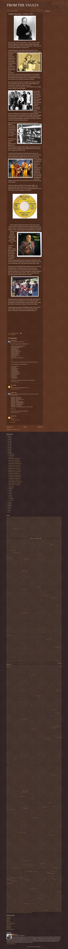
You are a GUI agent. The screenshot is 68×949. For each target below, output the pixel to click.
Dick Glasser (15, 612)
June (10, 491)
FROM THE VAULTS (23, 5)
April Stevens (15, 528)
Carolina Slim (37, 578)
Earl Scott (27, 625)
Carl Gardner (41, 575)
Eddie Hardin (45, 628)
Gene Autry (20, 655)
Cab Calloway (14, 574)
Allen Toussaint (18, 522)
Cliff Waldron (8, 593)
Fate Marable (16, 640)
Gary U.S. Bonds (35, 654)
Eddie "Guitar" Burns (45, 626)
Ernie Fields (46, 636)
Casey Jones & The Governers (20, 579)
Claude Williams (40, 591)
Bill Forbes (28, 547)
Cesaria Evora (23, 581)
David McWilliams (56, 606)
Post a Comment (12, 422)
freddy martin (29, 652)
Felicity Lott (16, 641)
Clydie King (45, 594)
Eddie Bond (17, 627)
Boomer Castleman (27, 565)
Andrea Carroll (9, 524)
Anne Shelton (48, 526)
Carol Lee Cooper (58, 577)
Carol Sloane (8, 578)
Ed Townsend (27, 626)
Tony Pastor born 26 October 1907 (14, 461)
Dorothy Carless (36, 621)
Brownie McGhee (52, 567)
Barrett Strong (18, 536)
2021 (9, 444)
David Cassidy (31, 606)
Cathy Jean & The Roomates (30, 580)
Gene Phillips (54, 655)
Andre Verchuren (53, 523)
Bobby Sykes (14, 563)
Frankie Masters (14, 649)
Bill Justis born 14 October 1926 (13, 473)
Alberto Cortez (18, 521)
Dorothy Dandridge (47, 621)
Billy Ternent (26, 552)
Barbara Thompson (58, 535)
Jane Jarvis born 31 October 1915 (14, 458)
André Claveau (37, 523)
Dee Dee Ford (47, 608)
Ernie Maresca (14, 637)
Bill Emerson (16, 547)
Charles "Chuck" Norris (18, 582)
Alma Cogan (22, 522)
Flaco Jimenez (16, 642)
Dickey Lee (39, 613)
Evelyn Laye (43, 639)
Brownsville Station (58, 567)
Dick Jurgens (43, 612)
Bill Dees (59, 546)
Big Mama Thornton (45, 545)
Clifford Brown (18, 593)
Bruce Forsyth (14, 568)
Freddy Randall (38, 652)
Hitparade (12, 385)
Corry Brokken (48, 597)
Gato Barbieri (51, 654)
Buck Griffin (38, 568)
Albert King (57, 520)
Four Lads (51, 643)
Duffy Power (49, 623)
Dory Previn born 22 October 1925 (14, 466)
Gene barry (24, 655)
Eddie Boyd (22, 627)
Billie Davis (8, 549)
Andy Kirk (38, 524)
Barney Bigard (8, 536)
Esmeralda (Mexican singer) (45, 637)
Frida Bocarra (43, 652)
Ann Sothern (21, 526)
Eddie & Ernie (58, 626)
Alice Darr (55, 521)
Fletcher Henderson (27, 642)
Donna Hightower (32, 620)
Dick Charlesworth (51, 611)
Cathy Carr (18, 580)
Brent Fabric (35, 566)
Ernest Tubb (31, 636)
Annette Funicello (53, 526)
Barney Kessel (13, 536)
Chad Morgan (39, 581)
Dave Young (54, 605)
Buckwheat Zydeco (52, 568)
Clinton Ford (12, 594)
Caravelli (18, 575)
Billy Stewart (57, 551)
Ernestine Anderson (36, 636)
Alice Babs (47, 521)
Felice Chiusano (56, 640)
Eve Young (29, 639)
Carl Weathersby (20, 576)
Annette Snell (9, 527)
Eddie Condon (59, 627)
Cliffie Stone (13, 593)
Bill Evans (20, 547)
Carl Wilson (24, 576)
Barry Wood (37, 536)
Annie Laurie (14, 527)
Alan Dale (27, 520)
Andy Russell (42, 524)
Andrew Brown (19, 524)
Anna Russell (38, 526)
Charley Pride (25, 583)
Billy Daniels (16, 550)
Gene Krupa (33, 655)
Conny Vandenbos (28, 596)
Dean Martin (8, 608)
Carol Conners (42, 577)
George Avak (56, 656)
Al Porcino (51, 519)
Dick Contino (57, 611)
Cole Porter (58, 594)
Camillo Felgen (56, 574)
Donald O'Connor (16, 620)
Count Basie (53, 597)
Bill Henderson (57, 547)
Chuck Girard (13, 589)
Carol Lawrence (52, 577)
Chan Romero (56, 581)
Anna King (30, 526)
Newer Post (9, 427)
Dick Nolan (57, 612)
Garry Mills (46, 653)
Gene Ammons (16, 655)
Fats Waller (30, 640)
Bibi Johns (23, 544)
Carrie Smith (52, 578)
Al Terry (59, 519)
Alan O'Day (38, 520)
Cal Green (22, 574)
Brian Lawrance (13, 567)
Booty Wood (43, 565)
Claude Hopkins (13, 591)
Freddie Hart (28, 651)
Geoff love (52, 656)
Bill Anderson (19, 546)
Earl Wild (51, 625)
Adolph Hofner (8, 518)
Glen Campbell (18, 663)
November (10, 455)
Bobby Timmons (24, 563)
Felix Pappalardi (21, 641)
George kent (59, 657)
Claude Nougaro (24, 591)
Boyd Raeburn (17, 566)
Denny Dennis (37, 610)
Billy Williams (57, 552)
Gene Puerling (8, 656)
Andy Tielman (51, 524)
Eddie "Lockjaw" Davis (52, 626)
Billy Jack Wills (53, 550)
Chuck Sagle (34, 589)
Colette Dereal (15, 595)
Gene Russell (18, 656)
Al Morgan (44, 519)
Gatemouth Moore (46, 654)
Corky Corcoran (37, 597)
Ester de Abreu (12, 638)
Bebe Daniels (10, 537)
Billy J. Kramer (48, 550)
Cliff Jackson (59, 592)
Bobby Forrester (46, 559)
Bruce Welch (23, 568)
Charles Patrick (9, 583)
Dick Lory (48, 612)
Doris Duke (16, 621)
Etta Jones (56, 638)
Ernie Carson (42, 636)
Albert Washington (12, 521)
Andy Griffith (34, 524)
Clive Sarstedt (17, 594)
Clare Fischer (16, 590)
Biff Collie (27, 544)
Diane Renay (41, 611)
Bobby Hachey (23, 560)
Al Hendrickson (18, 519)
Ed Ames (15, 626)
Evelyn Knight (38, 639)
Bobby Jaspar (16, 561)
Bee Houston (20, 537)
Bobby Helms (46, 560)
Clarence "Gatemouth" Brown (32, 590)
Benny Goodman (34, 538)
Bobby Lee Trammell (22, 561)
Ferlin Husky (31, 641)
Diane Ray (36, 611)
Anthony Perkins (49, 527)
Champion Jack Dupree (50, 581)
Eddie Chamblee (48, 627)
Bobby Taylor (18, 563)
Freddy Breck (8, 652)
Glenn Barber (45, 663)
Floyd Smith (27, 643)
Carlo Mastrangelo (38, 576)
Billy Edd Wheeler (26, 550)
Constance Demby (39, 596)
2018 (9, 449)
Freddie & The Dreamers (51, 650)
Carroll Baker (57, 578)
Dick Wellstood (35, 613)
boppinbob (13, 340)
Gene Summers (33, 656)
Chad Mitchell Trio (33, 581)
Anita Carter (25, 525)
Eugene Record (16, 639)
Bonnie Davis (31, 564)
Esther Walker (22, 638)
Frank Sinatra (55, 646)
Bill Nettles (22, 548)
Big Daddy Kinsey (57, 544)
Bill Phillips (31, 548)
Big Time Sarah (59, 545)
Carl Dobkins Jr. (36, 575)
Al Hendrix (23, 519)
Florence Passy (52, 642)
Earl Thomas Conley (41, 625)
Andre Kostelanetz (42, 523)
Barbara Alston (29, 534)
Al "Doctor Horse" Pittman (29, 518)
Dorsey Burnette (13, 623)
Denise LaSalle (54, 609)
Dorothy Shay (51, 622)
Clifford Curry (22, 593)
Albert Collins (53, 520)
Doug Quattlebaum (27, 623)
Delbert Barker (31, 609)
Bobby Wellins (48, 563)
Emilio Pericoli (29, 635)
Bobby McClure (47, 561)
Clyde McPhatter (31, 594)
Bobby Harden (33, 560)
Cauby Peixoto (37, 580)
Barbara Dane (44, 534)
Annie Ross (18, 527)
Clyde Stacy (41, 594)
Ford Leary (41, 643)
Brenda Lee (26, 566)
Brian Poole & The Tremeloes (24, 567)
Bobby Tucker (29, 563)
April (9, 495)
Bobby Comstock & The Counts (14, 559)
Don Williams (11, 620)
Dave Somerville (44, 605)
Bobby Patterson (11, 562)
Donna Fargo (27, 620)
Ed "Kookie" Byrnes (10, 626)
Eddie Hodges (14, 629)
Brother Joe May (47, 567)
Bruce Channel (9, 568)
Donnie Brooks (43, 620)
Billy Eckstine (21, 550)
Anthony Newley (38, 527)
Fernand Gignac (36, 641)
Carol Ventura (13, 578)
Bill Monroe (18, 548)
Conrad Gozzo (34, 596)
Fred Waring (34, 650)
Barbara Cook (40, 534)
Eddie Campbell (38, 627)
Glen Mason (35, 663)
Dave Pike (28, 605)
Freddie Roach (49, 651)
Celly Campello (18, 581)
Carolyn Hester (47, 578)
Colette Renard (20, 595)
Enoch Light (44, 635)
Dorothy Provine (45, 622)
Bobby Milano (52, 561)
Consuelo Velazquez (46, 596)
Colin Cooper (25, 595)
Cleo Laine (27, 592)
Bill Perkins (27, 548)
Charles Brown (24, 582)
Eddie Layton (34, 629)
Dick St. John (15, 613)
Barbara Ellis (49, 534)
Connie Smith (11, 596)
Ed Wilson (31, 626)
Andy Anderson (29, 524)
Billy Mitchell (38, 551)
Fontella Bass (37, 643)
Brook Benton (42, 567)
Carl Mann (53, 575)
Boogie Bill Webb (12, 565)
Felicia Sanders (11, 641)
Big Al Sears (36, 544)
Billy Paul (53, 551)
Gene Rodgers (14, 656)
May (9, 493)
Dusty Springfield (23, 624)
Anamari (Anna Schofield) (30, 523)
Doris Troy (27, 621)
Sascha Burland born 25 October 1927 (14, 463)
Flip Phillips (32, 642)
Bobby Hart (37, 560)
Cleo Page (31, 592)
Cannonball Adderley (12, 575)
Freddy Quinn (33, 652)
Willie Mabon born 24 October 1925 (14, 465)
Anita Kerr (42, 525)
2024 (9, 439)
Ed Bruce (23, 626)
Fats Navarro (26, 640)
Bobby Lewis (32, 561)
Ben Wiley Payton (51, 537)
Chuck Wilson (53, 589)
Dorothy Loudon (26, 622)
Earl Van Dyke (47, 625)
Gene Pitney (59, 655)
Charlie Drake (56, 583)
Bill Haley (33, 547)
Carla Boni (29, 576)
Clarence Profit (39, 590)
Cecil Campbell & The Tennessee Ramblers (46, 580)
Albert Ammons (48, 520)
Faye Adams (39, 640)
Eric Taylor (57, 635)
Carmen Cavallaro (59, 576)
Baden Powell (15, 534)
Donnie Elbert (48, 620)
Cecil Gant (54, 580)
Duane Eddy (44, 623)
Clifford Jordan (28, 593)
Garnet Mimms (42, 653)
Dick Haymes (25, 612)
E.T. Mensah (43, 624)
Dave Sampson (38, 605)
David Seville (20, 607)
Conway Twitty (52, 596)
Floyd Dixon (18, 643)
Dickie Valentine (59, 613)
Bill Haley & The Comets (38, 547)
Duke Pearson (13, 624)
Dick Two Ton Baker (29, 613)
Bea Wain (56, 536)
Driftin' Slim (40, 623)
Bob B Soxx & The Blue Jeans (36, 554)
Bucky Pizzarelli (58, 568)
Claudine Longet (9, 592)
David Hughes (46, 606)
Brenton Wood (40, 566)
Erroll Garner (23, 637)
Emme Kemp (34, 635)
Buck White (47, 568)
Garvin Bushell (51, 653)
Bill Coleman (51, 546)
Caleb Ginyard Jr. (31, 574)
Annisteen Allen (23, 527)
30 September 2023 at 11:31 (15, 389)
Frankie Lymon (9, 649)
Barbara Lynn (19, 535)
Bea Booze (52, 536)
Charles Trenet (15, 583)
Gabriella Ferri (59, 652)
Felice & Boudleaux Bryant (49, 640)
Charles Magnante (53, 582)
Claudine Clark (58, 591)
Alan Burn (23, 520)
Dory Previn (17, 623)
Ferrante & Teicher (46, 641)
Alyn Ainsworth (9, 523)
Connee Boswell (35, 595)
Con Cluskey (29, 595)
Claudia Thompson (52, 591)
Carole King (21, 578)
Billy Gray (34, 550)
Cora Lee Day (22, 597)
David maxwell (51, 606)
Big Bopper (51, 544)
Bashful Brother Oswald (43, 536)
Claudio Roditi (14, 592)
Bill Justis (11, 548)
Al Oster (48, 519)
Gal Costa (13, 653)
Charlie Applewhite (30, 583)
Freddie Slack (59, 651)
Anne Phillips (43, 526)
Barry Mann (28, 536)
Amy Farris (24, 523)
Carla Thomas (33, 576)
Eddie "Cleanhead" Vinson (37, 626)
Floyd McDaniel (23, 643)
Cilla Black (57, 589)
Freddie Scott (54, 651)
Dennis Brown (8, 610)
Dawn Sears (49, 607)
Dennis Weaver (27, 610)
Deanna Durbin (18, 608)
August (10, 488)
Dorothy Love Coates (33, 622)
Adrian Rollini (18, 518)
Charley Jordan (20, 583)
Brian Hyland (59, 566)
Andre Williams (58, 523)
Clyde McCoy (26, 594)
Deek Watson (8, 609)
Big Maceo (40, 545)
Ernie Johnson (56, 636)
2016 (9, 452)
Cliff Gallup (54, 592)
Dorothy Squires (56, 622)
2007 (9, 512)
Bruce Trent (19, 568)
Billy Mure (45, 551)
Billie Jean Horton (17, 549)
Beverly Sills (19, 544)
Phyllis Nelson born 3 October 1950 (14, 483)
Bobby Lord (36, 561)
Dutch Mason (29, 624)
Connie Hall (56, 595)
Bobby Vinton (38, 563)
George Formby (25, 657)
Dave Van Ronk (49, 605)
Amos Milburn (19, 523)
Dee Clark (43, 608)
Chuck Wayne (39, 589)
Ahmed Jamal (23, 518)
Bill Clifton (47, 546)
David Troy (30, 607)
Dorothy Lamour (20, 622)
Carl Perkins (57, 575)
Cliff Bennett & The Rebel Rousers (38, 592)
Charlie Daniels (51, 583)
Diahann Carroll (28, 611)
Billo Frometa (28, 549)
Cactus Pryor (18, 574)
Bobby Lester (27, 561)
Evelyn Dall (34, 639)
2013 (9, 505)
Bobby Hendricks (51, 560)
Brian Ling (17, 567)
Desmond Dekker (16, 611)
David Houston (41, 606)
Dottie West (22, 623)
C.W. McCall (9, 574)
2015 (9, 502)
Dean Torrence (13, 608)
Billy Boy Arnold (57, 549)
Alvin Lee (40, 522)
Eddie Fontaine (40, 628)
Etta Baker (48, 638)
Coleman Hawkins (9, 595)
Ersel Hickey (28, 637)
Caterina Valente (51, 579)
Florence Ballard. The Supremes (44, 642)
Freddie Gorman (17, 651)
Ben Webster (46, 537)
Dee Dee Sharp (52, 608)
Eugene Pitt (11, 639)
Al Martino (40, 519)
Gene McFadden (49, 655)
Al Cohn (59, 518)
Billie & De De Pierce (53, 548)
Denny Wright (47, 610)
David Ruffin (10, 607)
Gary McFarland (17, 654)
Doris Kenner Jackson (22, 621)
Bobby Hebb (42, 560)
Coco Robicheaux (50, 594)
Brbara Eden (22, 566)
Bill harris (49, 547)
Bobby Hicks (57, 560)
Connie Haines (52, 595)
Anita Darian (29, 525)
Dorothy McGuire (39, 622)
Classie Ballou (48, 590)
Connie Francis (45, 595)
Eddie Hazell (54, 628)
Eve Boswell (21, 639)
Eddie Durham (26, 628)
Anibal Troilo (16, 525)
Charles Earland (41, 582)
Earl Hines (11, 625)
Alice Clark (51, 521)
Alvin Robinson (45, 522)
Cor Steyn (17, 597)
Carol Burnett (32, 577)
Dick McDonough (52, 612)
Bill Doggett (11, 547)
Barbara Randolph (46, 535)
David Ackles (59, 605)
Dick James (34, 612)
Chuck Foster (8, 589)
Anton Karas (54, 527)
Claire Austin (11, 590)
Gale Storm (31, 653)
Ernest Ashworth (26, 636)
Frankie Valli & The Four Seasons (33, 649)
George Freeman (30, 657)
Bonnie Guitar (36, 564)
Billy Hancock (39, 550)
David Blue (18, 606)
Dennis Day (18, 610)
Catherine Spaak (9, 580)
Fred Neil (21, 650)
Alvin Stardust (50, 522)
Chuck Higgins (18, 589)
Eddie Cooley (8, 628)
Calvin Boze (36, 574)
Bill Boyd (31, 546)
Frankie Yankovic (47, 649)
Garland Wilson (37, 653)
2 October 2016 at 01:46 (15, 381)
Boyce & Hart (52, 565)
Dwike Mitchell (38, 624)
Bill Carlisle (39, 546)
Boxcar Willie (48, 565)
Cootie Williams (13, 597)
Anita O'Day (46, 525)
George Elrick (20, 657)
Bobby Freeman (52, 559)
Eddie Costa (13, 628)
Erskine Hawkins (33, 637)
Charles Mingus (59, 582)
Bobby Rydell (26, 562)
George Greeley (42, 657)
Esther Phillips (17, 638)
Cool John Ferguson (58, 596)
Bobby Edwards (41, 559)
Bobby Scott (30, 562)
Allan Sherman (13, 522)
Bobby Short (55, 562)
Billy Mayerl (29, 551)
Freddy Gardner (24, 652)
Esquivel (55, 637)
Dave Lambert (11, 605)
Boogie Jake (17, 565)
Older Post (40, 427)
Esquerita (51, 637)
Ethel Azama (26, 638)
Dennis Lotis (22, 610)
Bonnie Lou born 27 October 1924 (14, 460)
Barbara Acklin (24, 534)
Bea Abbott (48, 536)
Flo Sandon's (37, 642)
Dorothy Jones (10, 622)
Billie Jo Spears (23, 549)
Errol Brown (19, 637)
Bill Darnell (55, 546)
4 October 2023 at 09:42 (15, 412)
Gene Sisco (28, 656)
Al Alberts (35, 518)
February (10, 498)
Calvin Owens (45, 574)
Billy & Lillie (48, 549)
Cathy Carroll (23, 580)
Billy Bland (52, 549)
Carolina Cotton (32, 578)
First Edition (11, 642)
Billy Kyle (8, 551)
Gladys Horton (13, 663)
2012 (9, 507)
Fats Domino (21, 640)
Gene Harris (28, 655)
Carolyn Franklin (42, 578)
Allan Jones (8, 522)
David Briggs (26, 606)
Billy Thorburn (31, 552)
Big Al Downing (32, 544)
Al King (37, 519)
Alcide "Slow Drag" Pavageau (25, 521)
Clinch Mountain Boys (51, 593)
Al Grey (14, 519)
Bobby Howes (11, 561)
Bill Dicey (8, 547)
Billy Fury (31, 550)
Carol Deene (47, 577)
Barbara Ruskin (52, 535)
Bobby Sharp (35, 562)
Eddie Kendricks (25, 629)
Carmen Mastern (15, 577)
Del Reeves (17, 609)
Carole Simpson (26, 578)
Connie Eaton (40, 595)
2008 (9, 510)
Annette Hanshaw (59, 526)
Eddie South (59, 629)
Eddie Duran (21, 628)
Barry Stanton (32, 536)
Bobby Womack (53, 563)
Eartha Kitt (60, 625)
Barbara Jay (9, 535)
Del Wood (26, 609)
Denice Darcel (45, 609)
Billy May (25, 551)
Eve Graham (25, 639)
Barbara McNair (29, 535)
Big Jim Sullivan (25, 545)
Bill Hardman (45, 547)
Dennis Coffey (13, 610)
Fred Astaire (57, 649)
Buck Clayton (34, 568)
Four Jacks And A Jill (46, 643)
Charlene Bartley (11, 582)
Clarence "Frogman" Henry (23, 590)
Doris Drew (11, 621)
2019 (9, 447)
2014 (9, 503)
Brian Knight (8, 567)
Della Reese (35, 609)
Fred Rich (25, 650)
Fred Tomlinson (30, 650)
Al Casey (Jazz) (54, 518)
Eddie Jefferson (19, 629)
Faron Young (12, 640)
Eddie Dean (17, 628)
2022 (9, 442)
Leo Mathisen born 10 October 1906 (14, 476)
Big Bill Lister (46, 544)
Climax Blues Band (44, 593)
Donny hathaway (58, 620)
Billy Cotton (11, 550)
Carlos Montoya (53, 576)
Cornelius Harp (43, 597)
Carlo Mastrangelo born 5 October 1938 (15, 481)
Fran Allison (59, 643)
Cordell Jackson (32, 597)
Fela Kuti (43, 640)
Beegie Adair (24, 537)
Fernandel (41, 641)
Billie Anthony (59, 548)
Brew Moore (45, 566)
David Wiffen (40, 607)
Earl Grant (57, 624)
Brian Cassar (49, 566)
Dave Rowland (33, 605)
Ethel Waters (44, 638)
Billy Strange (11, 552)
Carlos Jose (44, 576)
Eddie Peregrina (49, 629)
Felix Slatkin (26, 641)
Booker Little (21, 565)
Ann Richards (16, 526)
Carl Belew (27, 575)
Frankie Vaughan (41, 649)
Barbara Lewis (14, 535)
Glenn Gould (49, 663)
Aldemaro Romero (33, 521)
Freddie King (44, 651)
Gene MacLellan (38, 655)
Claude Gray (8, 591)
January (10, 500)
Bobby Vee (33, 563)
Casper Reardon (32, 579)
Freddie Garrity (12, 651)
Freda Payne (39, 650)
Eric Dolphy (53, 635)
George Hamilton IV (48, 657)
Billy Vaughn (35, 552)
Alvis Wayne (59, 522)
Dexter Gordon (22, 611)
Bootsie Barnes (38, 565)
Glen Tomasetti (40, 663)
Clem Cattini (18, 592)
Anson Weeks (33, 527)
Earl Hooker (15, 625)
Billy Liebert (21, 551)
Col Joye (55, 594)
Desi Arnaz (11, 611)
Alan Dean (31, 520)
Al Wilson (10, 520)
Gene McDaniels (43, 655)
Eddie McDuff (39, 629)
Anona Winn (28, 527)
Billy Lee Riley (17, 551)
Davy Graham (45, 607)
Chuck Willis (48, 589)
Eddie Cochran (53, 627)
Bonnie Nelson (56, 564)
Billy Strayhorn (16, 552)
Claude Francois (58, 590)
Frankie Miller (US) (19, 649)
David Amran (13, 606)
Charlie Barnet (36, 583)
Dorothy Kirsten (15, 622)
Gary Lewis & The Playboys (10, 654)
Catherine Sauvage (57, 579)
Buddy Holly (23, 570)
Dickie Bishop (44, 613)
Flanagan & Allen (21, 642)
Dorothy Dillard (53, 621)
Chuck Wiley (43, 589)
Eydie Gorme (48, 639)
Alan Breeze (19, 520)
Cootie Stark (8, 597)
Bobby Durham (36, 559)
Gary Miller (22, 654)
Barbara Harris (59, 534)
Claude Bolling (53, 590)
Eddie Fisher (31, 628)
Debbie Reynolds (28, 608)
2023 (9, 441)
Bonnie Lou (44, 564)
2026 (9, 436)
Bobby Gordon (12, 560)
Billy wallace (44, 552)
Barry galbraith (23, 536)
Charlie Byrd (41, 583)
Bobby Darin (26, 559)
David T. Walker (25, 607)
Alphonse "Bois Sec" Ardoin (29, 522)
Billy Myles (49, 551)
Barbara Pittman (40, 535)
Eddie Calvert (33, 627)
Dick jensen (39, 612)
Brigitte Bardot (37, 567)
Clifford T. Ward (33, 593)
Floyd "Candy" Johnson (58, 642)
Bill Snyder (47, 548)
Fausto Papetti (35, 640)
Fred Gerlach (13, 650)
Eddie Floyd (35, 628)
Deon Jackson (52, 610)
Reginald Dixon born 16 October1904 (14, 470)
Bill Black (27, 546)
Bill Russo (43, 548)
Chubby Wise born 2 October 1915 (14, 484)
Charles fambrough (47, 582)
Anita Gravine (38, 525)
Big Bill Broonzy (41, 544)
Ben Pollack (37, 537)
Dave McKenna (16, 605)
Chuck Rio (29, 589)
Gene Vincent (38, 656)
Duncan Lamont (18, 624)
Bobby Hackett (28, 560)
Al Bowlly (43, 518)
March (10, 496)
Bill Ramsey (39, 548)
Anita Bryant (20, 525)
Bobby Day (31, 559)
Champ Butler (44, 581)
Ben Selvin (41, 537)
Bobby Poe (16, 562)
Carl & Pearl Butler (22, 575)
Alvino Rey (54, 522)
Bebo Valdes (15, 537)
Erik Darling (11, 636)
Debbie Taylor (33, 608)
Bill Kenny (14, 548)
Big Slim (55, 545)
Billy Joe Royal (58, 550)
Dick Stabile (20, 613)
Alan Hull (35, 520)
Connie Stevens (17, 596)
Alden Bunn (38, 521)
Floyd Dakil (13, 643)
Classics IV (43, 590)
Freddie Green (23, 651)
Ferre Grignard (52, 641)
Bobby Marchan (41, 561)
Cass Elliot (37, 579)
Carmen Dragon (9, 577)
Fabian (57, 639)
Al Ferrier (11, 519)
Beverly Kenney (9, 544)
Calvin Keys (41, 574)
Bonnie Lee (40, 564)
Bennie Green (56, 537)
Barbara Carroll (35, 534)
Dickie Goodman (49, 613)
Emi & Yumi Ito (13, 635)
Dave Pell (25, 605)
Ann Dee (8, 526)
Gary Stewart (26, 654)
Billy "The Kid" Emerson (42, 549)
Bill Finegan (24, 547)
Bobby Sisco (59, 562)
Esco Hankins (38, 637)
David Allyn (9, 606)
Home (25, 427)
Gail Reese (9, 653)
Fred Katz (17, 650)
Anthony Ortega (44, 527)
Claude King (18, 591)
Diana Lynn (32, 611)
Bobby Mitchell (57, 561)
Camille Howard (51, 574)
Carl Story (15, 576)
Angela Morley (11, 525)
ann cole (59, 525)
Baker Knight (19, 534)
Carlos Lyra (48, 576)
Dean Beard (54, 607)
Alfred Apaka (43, 521)
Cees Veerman (9, 581)
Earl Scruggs (31, 625)
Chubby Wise (13, 334)
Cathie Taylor (14, 580)
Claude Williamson (46, 591)
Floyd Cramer (9, 643)
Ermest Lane (21, 636)
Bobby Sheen (39, 562)
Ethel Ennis (30, 638)
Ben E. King (29, 537)
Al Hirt (30, 519)
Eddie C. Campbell (27, 627)
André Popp (48, 523)
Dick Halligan (20, 612)
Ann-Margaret (26, 526)
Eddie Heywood (59, 628)
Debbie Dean (23, 608)
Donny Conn (53, 620)
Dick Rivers (11, 613)
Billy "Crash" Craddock (35, 549)
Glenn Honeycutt (54, 663)
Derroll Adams (57, 610)
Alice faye (59, 521)
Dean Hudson (59, 607)
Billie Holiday (12, 549)
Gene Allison (11, 655)
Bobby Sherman (44, 562)
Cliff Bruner (45, 592)
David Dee (35, 606)
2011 (9, 508)
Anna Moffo (34, 526)
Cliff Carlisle (50, 592)
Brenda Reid (31, 566)
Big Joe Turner (36, 545)
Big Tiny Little (9, 546)
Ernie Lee (10, 637)
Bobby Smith (9, 563)
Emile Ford (24, 635)
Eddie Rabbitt (54, 629)
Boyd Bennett (12, 566)
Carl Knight (45, 575)
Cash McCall (27, 579)
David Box (22, 606)
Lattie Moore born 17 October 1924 (14, 468)
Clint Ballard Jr (57, 593)
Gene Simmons (23, 656)
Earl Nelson (23, 625)
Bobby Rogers (21, 562)
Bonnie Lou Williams (50, 564)
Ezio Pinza (53, 639)
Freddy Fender (19, 652)
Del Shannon (22, 609)
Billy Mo (42, 551)
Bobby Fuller (57, 559)
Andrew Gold (24, 524)
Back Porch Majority (9, 534)
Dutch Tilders (33, 624)
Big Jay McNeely (19, 545)
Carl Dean (31, 575)
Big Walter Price (14, 546)
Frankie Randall (25, 649)
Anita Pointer (51, 525)
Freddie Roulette (44, 650)
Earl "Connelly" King (48, 624)
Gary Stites (30, 654)
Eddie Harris (50, 628)
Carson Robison (12, 579)
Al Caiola (46, 518)
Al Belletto (39, 518)
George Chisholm (14, 657)
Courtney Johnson (58, 597)
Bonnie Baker (26, 564)
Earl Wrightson (55, 625)
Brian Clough (54, 566)
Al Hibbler (27, 519)
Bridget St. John (31, 567)
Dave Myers (21, 605)
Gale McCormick (22, 653)
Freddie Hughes (38, 651)
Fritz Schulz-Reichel (49, 652)
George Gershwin (36, 657)
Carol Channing (37, 577)
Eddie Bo (14, 627)
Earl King (19, 625)
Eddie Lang (29, 629)
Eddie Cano (43, 627)
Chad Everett (28, 581)
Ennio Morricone (39, 635)
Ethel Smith (39, 638)
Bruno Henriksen (28, 568)
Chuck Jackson (24, 589)
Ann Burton (55, 525)
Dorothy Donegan (59, 621)
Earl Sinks (36, 625)
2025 (9, 437)
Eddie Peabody (44, 629)
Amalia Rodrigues (14, 523)
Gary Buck (55, 653)
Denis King (49, 609)
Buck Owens (43, 568)
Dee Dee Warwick (58, 608)
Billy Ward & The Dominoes (50, 552)
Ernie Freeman (51, 636)
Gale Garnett (17, 653)
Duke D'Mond (53, 623)
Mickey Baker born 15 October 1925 (14, 471)
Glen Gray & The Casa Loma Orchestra (26, 663)
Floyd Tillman (32, 643)
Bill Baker (23, 546)
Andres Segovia (14, 524)
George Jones (54, 657)
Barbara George (54, 534)
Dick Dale (11, 612)
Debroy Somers (38, 608)
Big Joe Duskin (30, 545)
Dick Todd (24, 613)
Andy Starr (47, 524)
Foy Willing (55, 643)
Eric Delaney (49, 635)
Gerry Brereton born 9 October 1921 (14, 478)
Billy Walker (39, 552)
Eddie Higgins (9, 629)
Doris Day (8, 621)
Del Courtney (13, 609)
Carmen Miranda (26, 577)
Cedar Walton (59, 580)
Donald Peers (22, 620)
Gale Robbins (27, 653)
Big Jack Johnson (13, 545)
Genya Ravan (43, 656)
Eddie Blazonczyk (9, 627)
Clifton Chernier (38, 593)
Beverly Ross (14, 544)
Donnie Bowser (38, 620)
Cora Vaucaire (27, 597)
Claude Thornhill (34, 591)
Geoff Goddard (48, 656)
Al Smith (55, 519)
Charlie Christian (46, 583)
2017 (9, 450)
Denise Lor (59, 609)
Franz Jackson (53, 649)
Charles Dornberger (35, 582)
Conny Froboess (22, 596)
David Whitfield (35, 607)
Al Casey (50, 518)
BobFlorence (8, 564)
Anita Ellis (33, 525)
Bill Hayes (53, 547)
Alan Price (43, 520)
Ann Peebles (12, 526)
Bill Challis (43, 546)
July (9, 490)
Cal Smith (26, 574)
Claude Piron (29, 591)
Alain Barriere (14, 520)
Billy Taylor (21, 552)
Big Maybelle (51, 545)
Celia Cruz (13, 581)
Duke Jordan (8, 624)
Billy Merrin (33, 551)
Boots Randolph (33, 565)
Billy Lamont (12, 551)
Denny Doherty (42, 610)
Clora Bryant (21, 594)
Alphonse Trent (36, 522)
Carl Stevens (11, 576)
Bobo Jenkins (13, 564)
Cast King (41, 579)
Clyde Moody (36, 594)
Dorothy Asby (31, 621)
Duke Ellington (59, 623)
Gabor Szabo (54, 652)
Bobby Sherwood (50, 562)
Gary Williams (41, 654)
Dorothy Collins (42, 621)
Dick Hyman (30, 612)
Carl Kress (49, 575)
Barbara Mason (24, 535)
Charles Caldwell (29, 582)
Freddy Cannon (13, 652)
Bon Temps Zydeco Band (19, 564)
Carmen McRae (21, 577)
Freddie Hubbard (33, 651)
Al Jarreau (33, 519)
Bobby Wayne (43, 563)
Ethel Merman (35, 638)
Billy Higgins (43, 550)
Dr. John (36, 623)
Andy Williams (56, 524)
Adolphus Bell (13, 518)
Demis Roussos (40, 609)
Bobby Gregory (18, 560)
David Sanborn (16, 607)
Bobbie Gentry (9, 558)
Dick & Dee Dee (46, 611)
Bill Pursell (35, 548)
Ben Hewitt (33, 537)
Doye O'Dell (32, 623)
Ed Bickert (19, 626)
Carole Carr (17, 578)
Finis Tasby (56, 641)
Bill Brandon (34, 546)
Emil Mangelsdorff (19, 635)
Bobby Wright (58, 563)
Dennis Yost (32, 610)
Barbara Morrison (34, 535)
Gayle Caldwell (56, 654)
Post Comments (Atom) (15, 429)
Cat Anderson (46, 579)
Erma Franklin (16, 636)
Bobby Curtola (21, 559)
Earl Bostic (53, 624)
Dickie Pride (54, 613)
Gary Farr (59, 653)
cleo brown (23, 592)
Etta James (52, 638)
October (10, 457)
